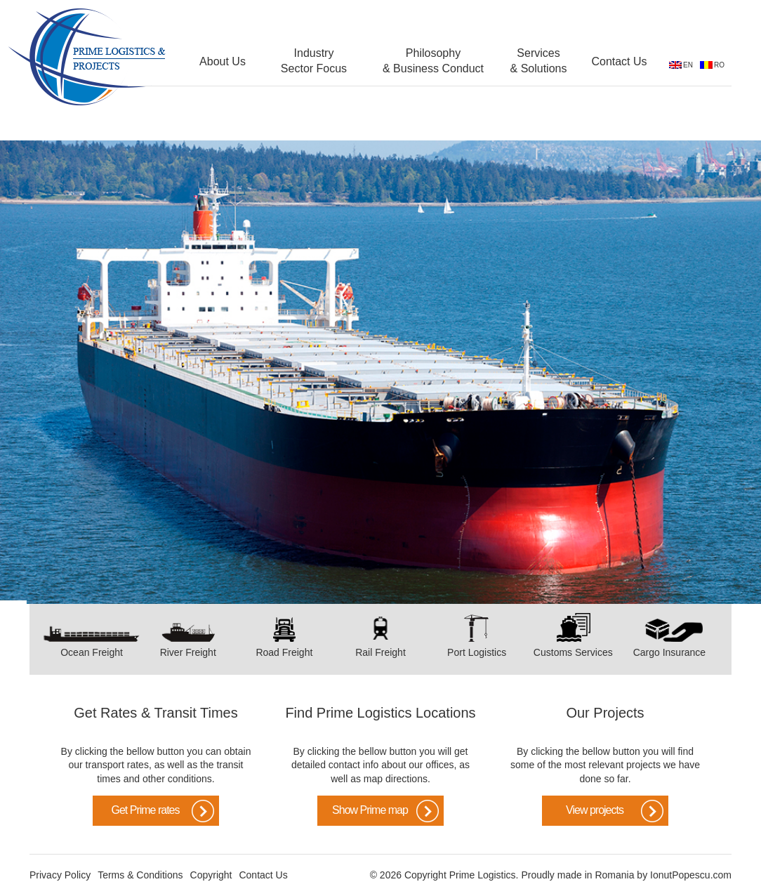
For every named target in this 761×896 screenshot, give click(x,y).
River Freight (188, 652)
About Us (222, 61)
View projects (594, 810)
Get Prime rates (145, 810)
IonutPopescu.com (691, 875)
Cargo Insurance (669, 652)
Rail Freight (380, 652)
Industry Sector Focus (314, 60)
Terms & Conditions (140, 875)
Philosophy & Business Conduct (433, 60)
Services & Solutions (538, 60)
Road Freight (284, 652)
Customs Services (573, 652)
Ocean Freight (91, 652)
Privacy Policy (60, 875)
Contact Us (619, 61)
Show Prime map (370, 810)
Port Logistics (476, 652)
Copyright (211, 875)
